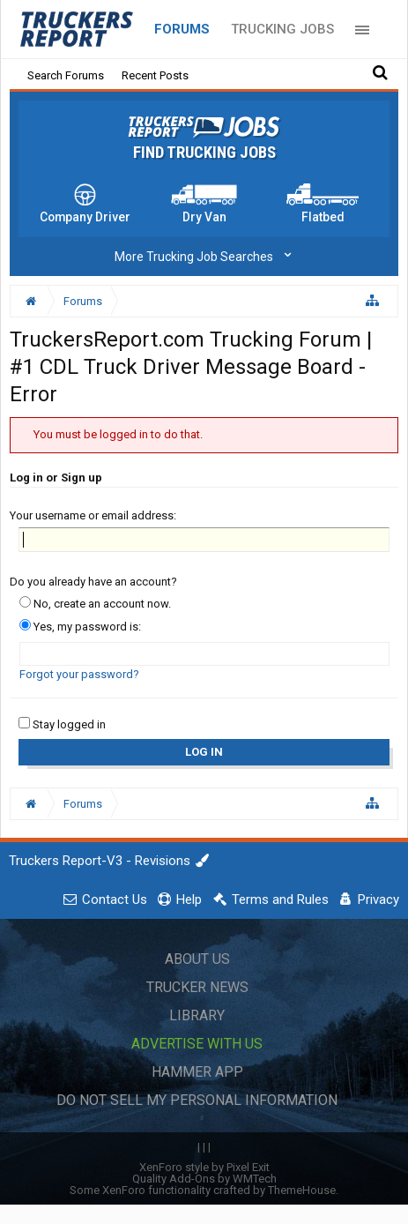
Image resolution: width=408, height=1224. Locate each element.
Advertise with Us (197, 1043)
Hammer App (197, 1072)
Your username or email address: (93, 515)
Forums (182, 29)
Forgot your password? (79, 674)
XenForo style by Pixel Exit (204, 1167)
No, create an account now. (95, 603)
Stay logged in (62, 724)
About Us (197, 959)
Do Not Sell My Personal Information (197, 1100)
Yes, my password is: (80, 626)
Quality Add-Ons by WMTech (204, 1178)
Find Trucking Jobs (204, 152)
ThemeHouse (302, 1190)
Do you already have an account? (93, 581)
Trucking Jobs (282, 29)
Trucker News (197, 987)
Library (197, 1015)
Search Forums (65, 75)
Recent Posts (155, 75)
